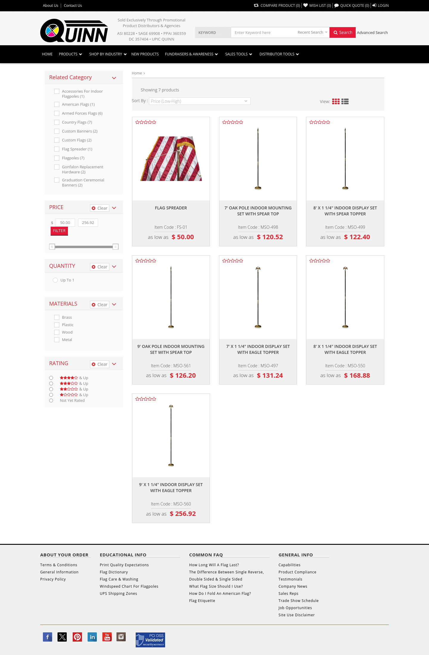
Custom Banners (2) (79, 131)
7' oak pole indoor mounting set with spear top (258, 211)
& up (74, 377)
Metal (67, 339)
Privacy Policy (53, 579)
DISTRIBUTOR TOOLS (276, 54)
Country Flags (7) (77, 122)
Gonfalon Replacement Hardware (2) (82, 169)
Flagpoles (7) (73, 158)
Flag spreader (171, 208)
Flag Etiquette (202, 600)
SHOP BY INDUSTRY (105, 54)
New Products (145, 54)
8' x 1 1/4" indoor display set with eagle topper (345, 349)
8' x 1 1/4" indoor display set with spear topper (345, 211)
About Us (50, 6)
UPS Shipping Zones (118, 593)
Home (47, 54)
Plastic (68, 324)
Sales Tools (236, 54)
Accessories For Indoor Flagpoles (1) (82, 94)
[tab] (84, 77)
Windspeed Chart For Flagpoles (129, 586)
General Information (59, 572)
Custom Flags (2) (76, 140)
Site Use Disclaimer (297, 614)
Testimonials (290, 579)
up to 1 (67, 280)
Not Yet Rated (72, 400)
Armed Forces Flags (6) (82, 113)
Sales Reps (289, 593)
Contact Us (73, 6)
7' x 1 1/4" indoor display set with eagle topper (258, 349)
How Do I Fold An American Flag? (220, 593)
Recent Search (310, 32)
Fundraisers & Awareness (189, 54)
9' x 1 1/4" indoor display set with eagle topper (171, 487)
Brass (67, 317)
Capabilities (290, 564)
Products (68, 54)
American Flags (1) (78, 104)
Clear (100, 208)
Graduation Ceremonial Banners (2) (83, 183)
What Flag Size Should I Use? (216, 586)
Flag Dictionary (114, 572)
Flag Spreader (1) (77, 149)
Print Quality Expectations (124, 564)
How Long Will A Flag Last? (214, 564)
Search (342, 32)
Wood (67, 332)
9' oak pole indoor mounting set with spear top (170, 349)
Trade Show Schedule (299, 600)
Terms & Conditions (58, 564)
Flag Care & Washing (119, 579)
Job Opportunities (295, 607)
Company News (293, 586)
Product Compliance (297, 572)
